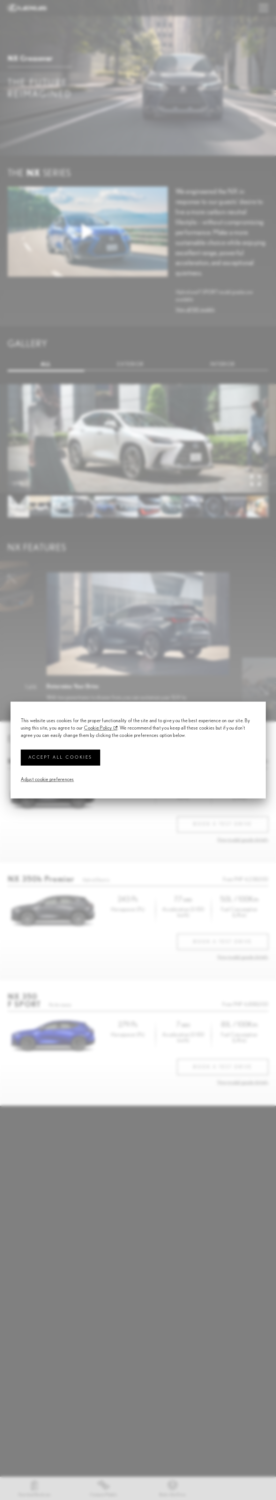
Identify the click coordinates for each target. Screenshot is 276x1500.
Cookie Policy (98, 728)
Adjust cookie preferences (47, 779)
